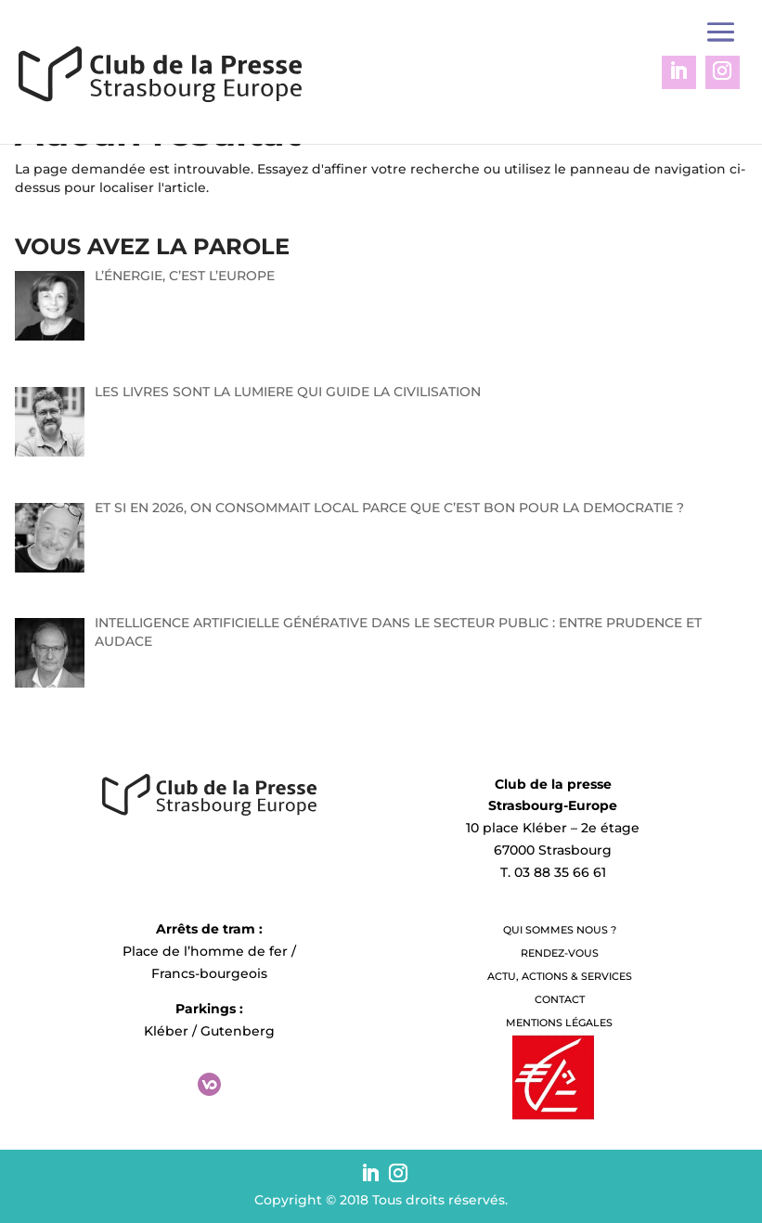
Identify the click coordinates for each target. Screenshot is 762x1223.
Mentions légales (559, 1022)
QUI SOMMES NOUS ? (559, 929)
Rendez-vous (560, 952)
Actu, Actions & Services (559, 976)
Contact (560, 999)
